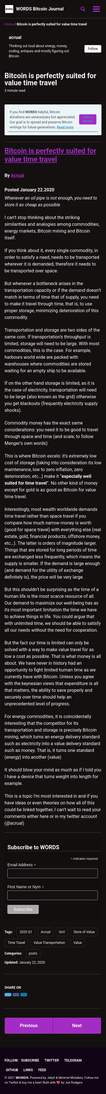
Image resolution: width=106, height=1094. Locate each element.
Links (28, 1070)
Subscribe (30, 1060)
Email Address (21, 865)
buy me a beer (31, 1082)
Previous (29, 1025)
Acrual (17, 175)
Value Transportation (49, 943)
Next (77, 1025)
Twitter (51, 1060)
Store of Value (84, 932)
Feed (42, 1070)
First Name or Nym (25, 887)
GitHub (12, 1070)
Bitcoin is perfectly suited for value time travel (50, 155)
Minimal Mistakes (71, 1078)
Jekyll (51, 1078)
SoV (62, 932)
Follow (93, 49)
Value (77, 943)
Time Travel (16, 943)
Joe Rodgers (74, 1082)
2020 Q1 (26, 932)
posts (33, 953)
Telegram (73, 1060)
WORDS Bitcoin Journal (40, 9)
